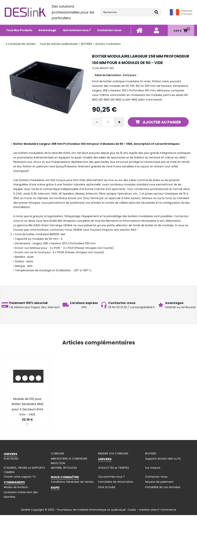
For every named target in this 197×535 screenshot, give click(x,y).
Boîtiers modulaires (108, 44)
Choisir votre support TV (20, 477)
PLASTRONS (11, 459)
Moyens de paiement (159, 482)
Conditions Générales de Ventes (72, 482)
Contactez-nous (109, 30)
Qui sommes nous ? (77, 30)
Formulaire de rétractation (115, 482)
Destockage (47, 30)
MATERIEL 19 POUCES (64, 468)
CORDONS (57, 453)
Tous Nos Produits (19, 30)
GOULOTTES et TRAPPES (113, 468)
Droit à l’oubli (106, 487)
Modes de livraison (16, 487)
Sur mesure (152, 468)
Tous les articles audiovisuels (58, 44)
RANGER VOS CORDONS (113, 453)
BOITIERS (86, 44)
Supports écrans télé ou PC (163, 459)
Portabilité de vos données (162, 487)
